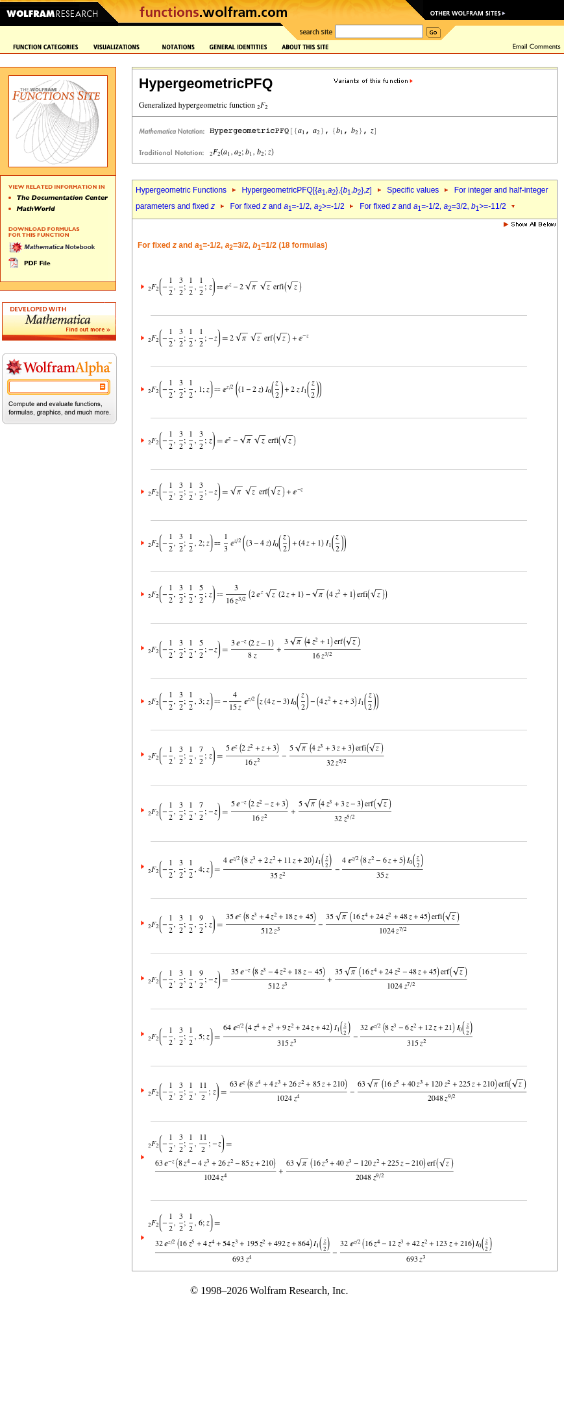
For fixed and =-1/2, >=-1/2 (287, 206)
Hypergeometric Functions (181, 190)
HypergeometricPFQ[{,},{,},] (306, 190)
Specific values (413, 190)
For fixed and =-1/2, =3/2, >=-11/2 (433, 206)
